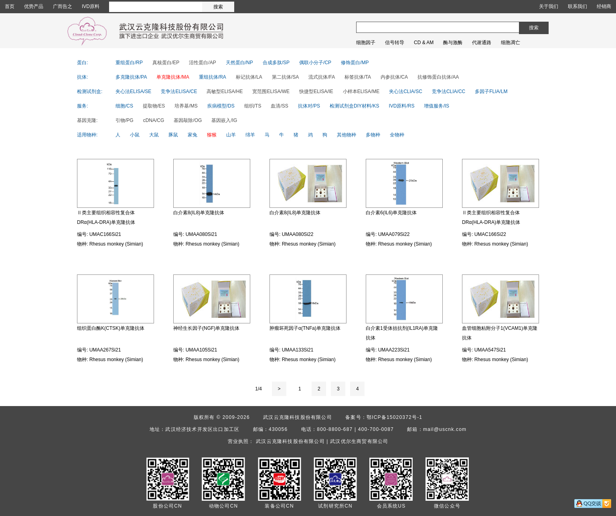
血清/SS (279, 106)
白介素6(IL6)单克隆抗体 (391, 212)
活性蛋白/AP (202, 62)
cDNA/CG (153, 120)
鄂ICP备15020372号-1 (394, 417)
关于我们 (548, 6)
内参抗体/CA (394, 77)
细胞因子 (365, 42)
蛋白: (82, 62)
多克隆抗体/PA (131, 77)
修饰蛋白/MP (355, 62)
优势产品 (33, 6)
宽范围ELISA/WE (271, 91)
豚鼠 (173, 135)
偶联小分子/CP (315, 62)
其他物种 (346, 135)
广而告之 (62, 6)
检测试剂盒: (89, 91)
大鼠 (154, 135)
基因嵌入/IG (224, 120)
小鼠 (135, 135)
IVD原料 (90, 6)
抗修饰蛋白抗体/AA (438, 77)
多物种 (373, 135)
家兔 (192, 135)
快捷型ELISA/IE (316, 91)
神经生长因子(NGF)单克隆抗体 (206, 328)
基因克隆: (87, 120)
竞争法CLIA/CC (448, 91)
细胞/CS (124, 106)
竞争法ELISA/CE (179, 91)
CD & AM (424, 42)
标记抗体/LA (249, 77)
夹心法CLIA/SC (405, 91)
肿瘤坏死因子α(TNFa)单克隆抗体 (305, 328)
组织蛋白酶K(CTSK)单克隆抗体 (110, 328)
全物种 (397, 135)
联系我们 (577, 6)
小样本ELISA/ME (361, 91)
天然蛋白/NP (239, 62)
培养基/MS (185, 106)
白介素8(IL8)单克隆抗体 (198, 212)
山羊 (231, 135)
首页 (9, 6)
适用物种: (87, 135)
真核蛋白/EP (165, 62)
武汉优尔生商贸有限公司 (359, 441)
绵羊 (250, 135)
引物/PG (125, 120)
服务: (82, 106)
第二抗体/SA (285, 77)
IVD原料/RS (401, 106)
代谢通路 (481, 42)
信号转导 (394, 42)
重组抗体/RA (212, 77)
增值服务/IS (436, 106)
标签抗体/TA (357, 77)
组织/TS (252, 106)
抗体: (82, 77)
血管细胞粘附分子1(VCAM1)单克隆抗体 (499, 333)
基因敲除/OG (188, 120)
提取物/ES (154, 106)
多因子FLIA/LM (491, 91)
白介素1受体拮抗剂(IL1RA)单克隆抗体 (402, 333)
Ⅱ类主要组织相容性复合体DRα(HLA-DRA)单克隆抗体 (106, 217)
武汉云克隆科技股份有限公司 (297, 417)
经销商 (604, 6)
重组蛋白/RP (129, 62)
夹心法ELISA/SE (133, 91)
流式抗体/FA (321, 77)
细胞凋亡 (510, 42)
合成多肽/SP (276, 62)
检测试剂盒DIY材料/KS (354, 106)
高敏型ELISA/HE (225, 91)
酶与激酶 (452, 42)
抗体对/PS (309, 106)
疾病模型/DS (221, 106)
